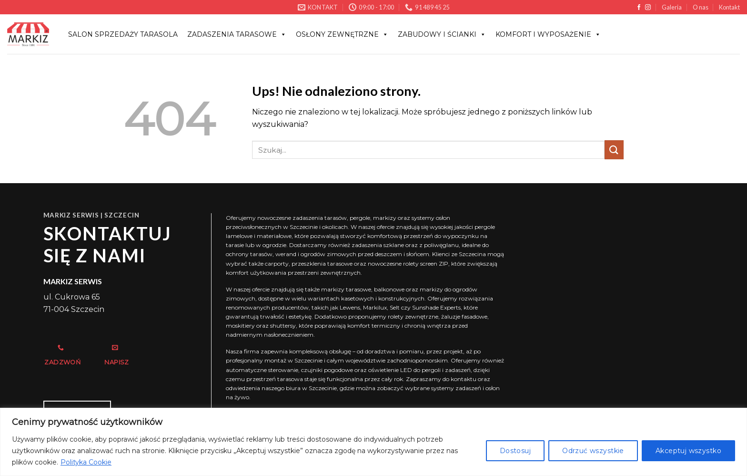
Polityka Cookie (86, 462)
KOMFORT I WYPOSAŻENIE (548, 34)
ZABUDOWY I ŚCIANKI (442, 34)
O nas (700, 7)
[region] (373, 442)
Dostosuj (515, 450)
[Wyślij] (614, 149)
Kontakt (729, 7)
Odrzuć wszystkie (593, 450)
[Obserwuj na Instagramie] (648, 7)
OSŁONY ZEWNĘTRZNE (342, 34)
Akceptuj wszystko (688, 450)
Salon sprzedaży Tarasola (123, 34)
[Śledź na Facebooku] (639, 7)
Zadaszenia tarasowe (236, 34)
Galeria (672, 7)
